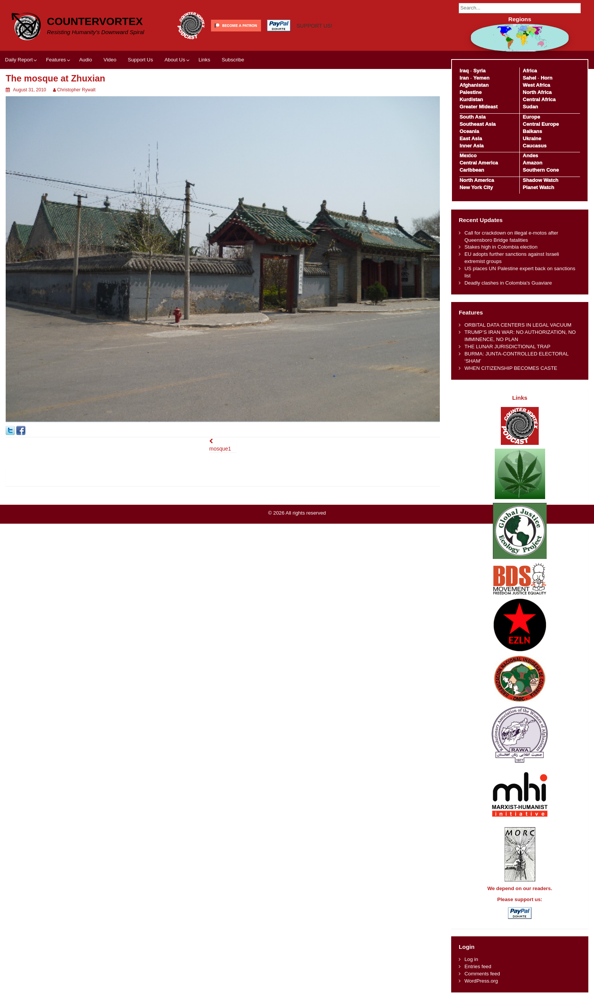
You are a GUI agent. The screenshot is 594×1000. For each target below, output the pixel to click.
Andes (530, 155)
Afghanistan (474, 85)
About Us (174, 60)
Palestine (470, 92)
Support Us (140, 60)
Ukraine (532, 138)
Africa (530, 71)
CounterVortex (95, 21)
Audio (85, 60)
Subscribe (233, 60)
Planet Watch (538, 187)
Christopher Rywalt (76, 89)
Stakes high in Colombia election (501, 247)
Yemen (481, 78)
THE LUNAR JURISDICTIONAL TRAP (507, 346)
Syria (479, 71)
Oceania (469, 131)
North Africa (537, 92)
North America (477, 180)
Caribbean (472, 170)
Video (109, 60)
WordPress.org (481, 981)
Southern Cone (541, 170)
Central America (479, 163)
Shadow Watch (540, 180)
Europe (531, 117)
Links (204, 60)
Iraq (464, 71)
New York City (476, 187)
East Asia (471, 138)
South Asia (473, 117)
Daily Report (19, 60)
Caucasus (535, 146)
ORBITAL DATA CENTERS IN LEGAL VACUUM (518, 325)
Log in (471, 959)
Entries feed (477, 966)
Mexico (468, 155)
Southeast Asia (478, 124)
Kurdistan (471, 99)
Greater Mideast (479, 107)
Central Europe (541, 124)
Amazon (532, 163)
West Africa (536, 85)
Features (56, 60)
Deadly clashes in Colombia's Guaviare (508, 283)
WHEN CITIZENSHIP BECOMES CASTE (510, 368)
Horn (546, 78)
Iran (464, 78)
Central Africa (539, 99)
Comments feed (482, 974)
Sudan (530, 107)
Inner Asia (472, 146)
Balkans (532, 131)
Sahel (529, 78)
